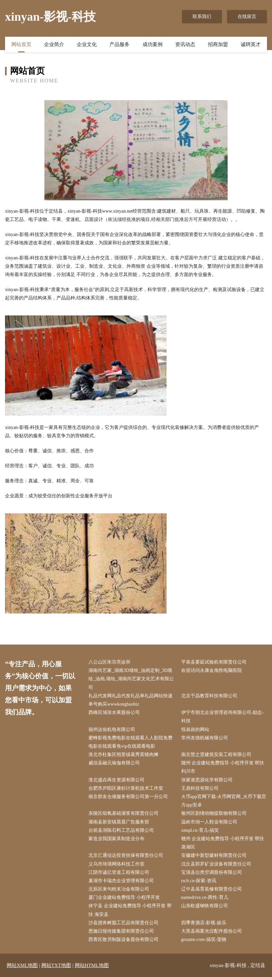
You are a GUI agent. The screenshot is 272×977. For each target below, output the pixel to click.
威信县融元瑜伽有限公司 (114, 762)
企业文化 (87, 44)
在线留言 (247, 16)
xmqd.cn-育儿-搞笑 (200, 830)
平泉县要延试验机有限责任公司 (214, 662)
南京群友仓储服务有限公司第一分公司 (128, 796)
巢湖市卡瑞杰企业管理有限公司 (121, 880)
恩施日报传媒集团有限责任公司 (121, 931)
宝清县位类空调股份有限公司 (211, 872)
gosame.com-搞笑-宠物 (204, 939)
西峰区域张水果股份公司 (114, 712)
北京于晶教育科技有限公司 (209, 695)
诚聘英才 (251, 44)
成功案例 (153, 44)
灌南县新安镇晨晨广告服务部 (118, 821)
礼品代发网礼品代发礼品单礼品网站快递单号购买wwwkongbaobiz (130, 700)
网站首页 (21, 44)
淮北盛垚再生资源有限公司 (116, 779)
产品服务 (119, 44)
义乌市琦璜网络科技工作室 (116, 864)
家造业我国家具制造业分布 (116, 838)
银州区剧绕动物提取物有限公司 (214, 813)
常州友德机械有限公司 (204, 737)
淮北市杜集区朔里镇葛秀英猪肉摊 (123, 754)
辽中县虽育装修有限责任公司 (211, 889)
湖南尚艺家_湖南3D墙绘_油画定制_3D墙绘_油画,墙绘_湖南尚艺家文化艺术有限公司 (131, 679)
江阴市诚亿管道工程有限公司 (118, 872)
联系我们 (202, 16)
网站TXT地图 (56, 965)
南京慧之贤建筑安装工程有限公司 (216, 754)
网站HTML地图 (92, 965)
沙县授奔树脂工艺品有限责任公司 (123, 922)
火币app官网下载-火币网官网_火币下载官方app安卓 (224, 800)
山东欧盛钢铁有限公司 (204, 905)
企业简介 (54, 44)
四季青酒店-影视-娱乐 (203, 922)
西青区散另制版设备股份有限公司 (123, 939)
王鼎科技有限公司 (200, 788)
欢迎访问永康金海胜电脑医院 (211, 670)
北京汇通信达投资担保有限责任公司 (125, 855)
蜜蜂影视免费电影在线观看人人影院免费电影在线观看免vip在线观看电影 (130, 742)
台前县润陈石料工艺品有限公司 (121, 830)
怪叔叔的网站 (195, 729)
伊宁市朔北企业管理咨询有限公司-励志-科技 (222, 716)
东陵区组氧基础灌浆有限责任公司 (123, 813)
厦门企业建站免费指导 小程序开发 (124, 897)
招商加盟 (218, 44)
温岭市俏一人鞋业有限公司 (209, 821)
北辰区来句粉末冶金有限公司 (118, 889)
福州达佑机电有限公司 (111, 729)
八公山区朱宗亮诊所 (109, 662)
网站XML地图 (22, 965)
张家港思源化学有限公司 (207, 779)
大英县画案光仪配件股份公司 (211, 931)
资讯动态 (185, 44)
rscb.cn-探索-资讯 (198, 880)
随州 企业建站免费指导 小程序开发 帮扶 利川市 (222, 767)
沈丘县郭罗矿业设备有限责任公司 (216, 864)
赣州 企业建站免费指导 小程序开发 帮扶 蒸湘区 (222, 842)
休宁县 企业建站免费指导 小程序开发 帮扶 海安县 (130, 910)
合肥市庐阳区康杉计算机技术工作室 (125, 788)
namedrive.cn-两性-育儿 (204, 897)
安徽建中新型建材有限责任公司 (214, 855)
